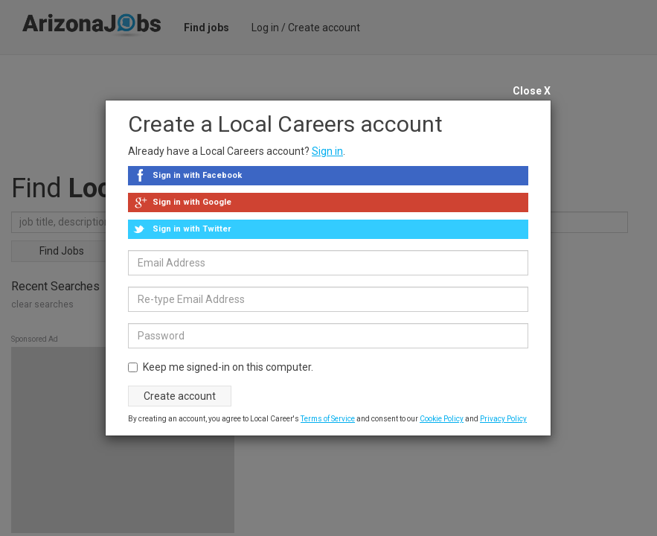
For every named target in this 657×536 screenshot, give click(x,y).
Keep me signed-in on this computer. (220, 367)
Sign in (327, 151)
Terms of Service (328, 419)
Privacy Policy (503, 419)
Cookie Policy (442, 419)
